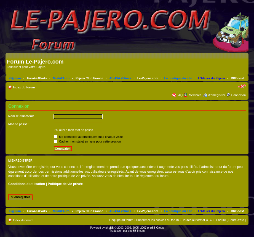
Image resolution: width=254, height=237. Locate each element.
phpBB (109, 227)
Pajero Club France (89, 78)
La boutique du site (178, 78)
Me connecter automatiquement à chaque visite (88, 136)
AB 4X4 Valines (120, 78)
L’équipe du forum (121, 220)
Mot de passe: (18, 124)
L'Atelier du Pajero (211, 78)
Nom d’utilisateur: (21, 116)
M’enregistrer (216, 95)
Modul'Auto (61, 78)
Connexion (238, 95)
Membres (195, 95)
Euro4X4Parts (37, 78)
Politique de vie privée (65, 184)
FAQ (180, 95)
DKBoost (237, 78)
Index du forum (24, 87)
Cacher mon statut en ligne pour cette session (87, 141)
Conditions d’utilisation (26, 184)
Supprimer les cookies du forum (157, 220)
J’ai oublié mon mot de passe (73, 129)
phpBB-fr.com (136, 230)
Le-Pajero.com (147, 78)
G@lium (15, 78)
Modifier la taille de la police (242, 86)
